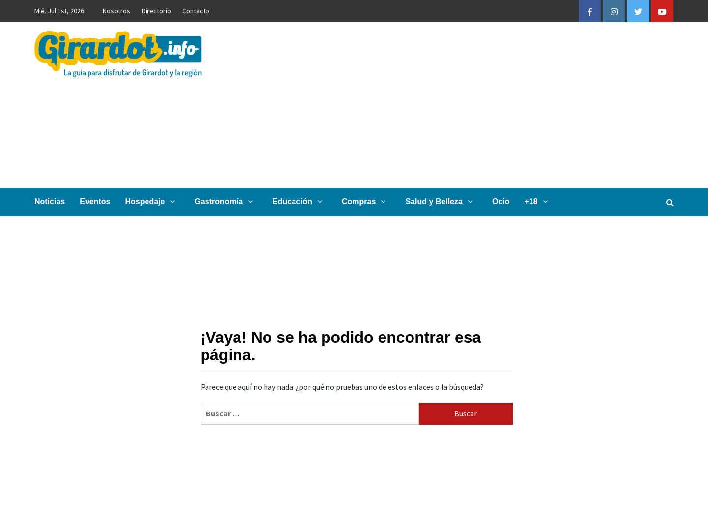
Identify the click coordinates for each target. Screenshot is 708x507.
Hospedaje (152, 201)
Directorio (156, 10)
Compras (366, 201)
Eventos (95, 201)
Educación (299, 201)
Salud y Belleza (441, 201)
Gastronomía (226, 201)
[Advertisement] (460, 105)
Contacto (195, 10)
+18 (538, 201)
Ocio (501, 201)
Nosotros (116, 10)
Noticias (49, 201)
